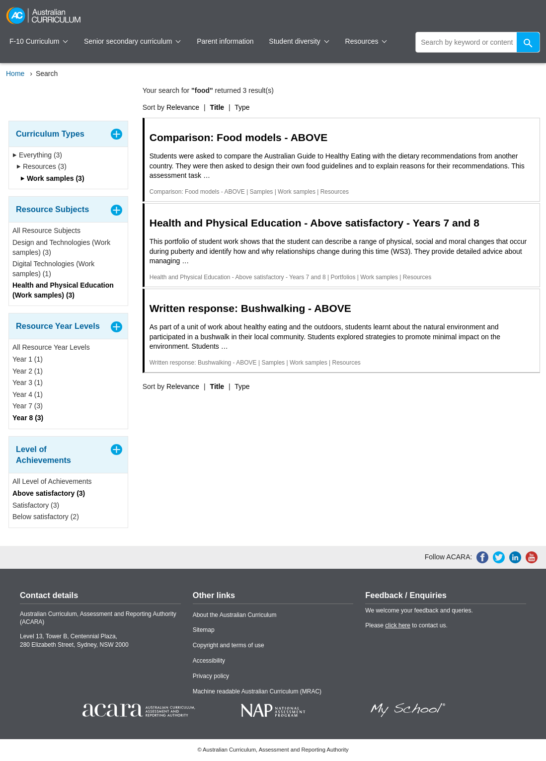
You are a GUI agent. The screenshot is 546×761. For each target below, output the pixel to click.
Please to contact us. (406, 625)
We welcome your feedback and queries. (419, 610)
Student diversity (299, 41)
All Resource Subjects (46, 230)
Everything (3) (37, 155)
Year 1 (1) (27, 359)
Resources (366, 41)
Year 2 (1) (27, 371)
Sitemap (204, 629)
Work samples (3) (52, 178)
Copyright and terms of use (228, 645)
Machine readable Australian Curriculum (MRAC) (257, 691)
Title (217, 107)
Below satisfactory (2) (45, 517)
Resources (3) (41, 166)
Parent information (225, 41)
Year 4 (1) (27, 394)
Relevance (182, 107)
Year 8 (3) (27, 418)
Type (241, 107)
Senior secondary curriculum (132, 41)
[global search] (478, 42)
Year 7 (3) (27, 406)
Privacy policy (211, 676)
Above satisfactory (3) (48, 493)
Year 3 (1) (27, 382)
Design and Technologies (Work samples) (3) (61, 247)
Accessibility (209, 660)
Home (15, 73)
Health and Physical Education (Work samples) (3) (63, 290)
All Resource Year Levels (51, 347)
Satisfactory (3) (35, 505)
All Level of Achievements (52, 481)
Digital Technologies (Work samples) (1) (53, 269)
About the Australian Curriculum (235, 614)
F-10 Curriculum (38, 41)
